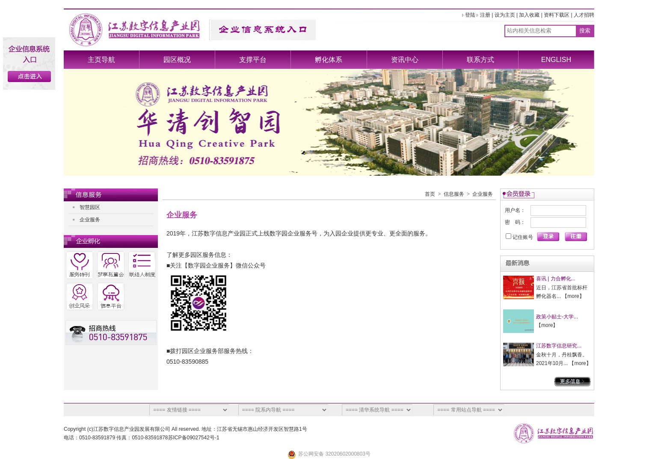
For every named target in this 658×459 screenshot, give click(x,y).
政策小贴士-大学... (557, 317)
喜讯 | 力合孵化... (555, 279)
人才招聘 (584, 15)
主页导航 (101, 59)
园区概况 (177, 59)
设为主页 (505, 15)
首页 (430, 194)
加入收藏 (529, 15)
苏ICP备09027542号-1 (193, 438)
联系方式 (480, 59)
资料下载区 (556, 15)
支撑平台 (253, 59)
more (573, 296)
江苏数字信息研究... (558, 346)
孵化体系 (328, 59)
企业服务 (90, 220)
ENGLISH (556, 59)
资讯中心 (404, 59)
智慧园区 (90, 207)
